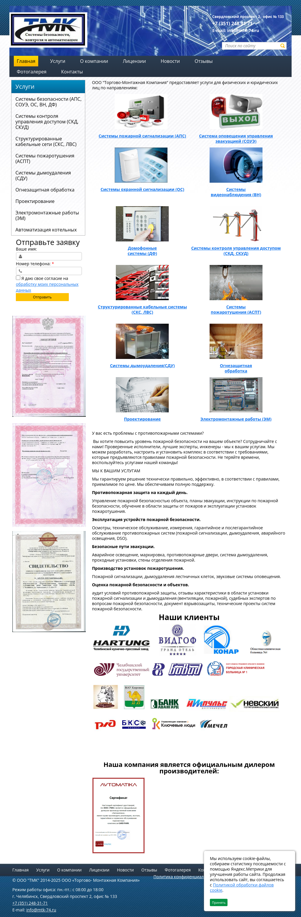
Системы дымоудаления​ (136, 365)
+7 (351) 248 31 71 (232, 23)
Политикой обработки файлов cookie (242, 887)
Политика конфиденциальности (185, 876)
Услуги (25, 86)
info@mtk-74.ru (243, 30)
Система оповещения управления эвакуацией (236, 138)
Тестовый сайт (118, 755)
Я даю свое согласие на (47, 284)
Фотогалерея (177, 870)
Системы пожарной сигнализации (136, 136)
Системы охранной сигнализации (137, 189)
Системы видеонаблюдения (231, 192)
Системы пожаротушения (228, 309)
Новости (125, 870)
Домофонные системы (142, 250)
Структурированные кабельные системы (142, 307)
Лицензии (99, 870)
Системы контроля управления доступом (236, 248)
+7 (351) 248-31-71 (30, 903)
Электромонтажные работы (230, 419)
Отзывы (149, 870)
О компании (69, 870)
